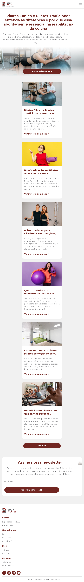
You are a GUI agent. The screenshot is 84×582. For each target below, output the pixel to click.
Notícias (6, 553)
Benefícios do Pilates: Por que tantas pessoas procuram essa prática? (40, 413)
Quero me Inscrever (31, 490)
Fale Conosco (8, 566)
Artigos (5, 550)
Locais (5, 534)
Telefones (6, 562)
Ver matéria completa (42, 71)
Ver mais (42, 446)
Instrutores (7, 538)
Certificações (8, 541)
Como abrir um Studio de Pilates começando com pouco (40, 353)
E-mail (10, 481)
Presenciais (7, 525)
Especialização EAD (11, 522)
